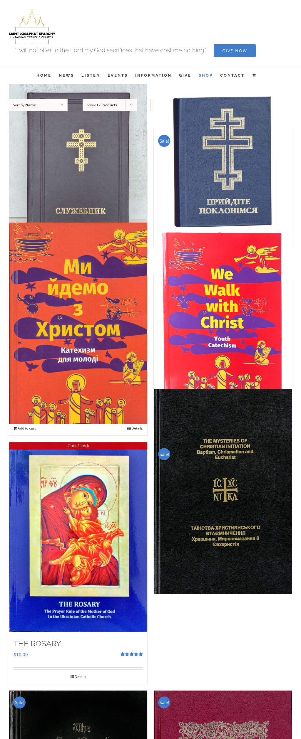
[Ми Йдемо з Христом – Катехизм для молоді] (78, 323)
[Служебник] (78, 173)
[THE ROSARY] (78, 537)
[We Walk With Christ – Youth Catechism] (223, 319)
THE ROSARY (37, 643)
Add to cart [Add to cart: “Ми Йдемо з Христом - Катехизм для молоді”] (27, 428)
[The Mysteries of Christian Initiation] (223, 491)
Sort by (24, 104)
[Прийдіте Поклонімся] (223, 162)
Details (137, 428)
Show (102, 104)
